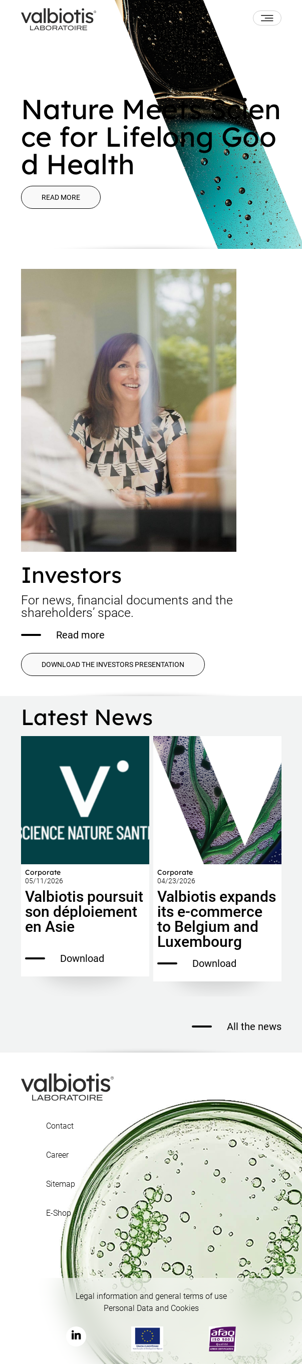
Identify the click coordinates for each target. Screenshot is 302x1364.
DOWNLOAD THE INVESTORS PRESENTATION (113, 664)
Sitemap (60, 1184)
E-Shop (58, 1213)
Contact (60, 1126)
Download (64, 958)
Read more (61, 197)
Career (57, 1155)
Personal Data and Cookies (151, 1308)
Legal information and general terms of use (151, 1296)
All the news (236, 1026)
